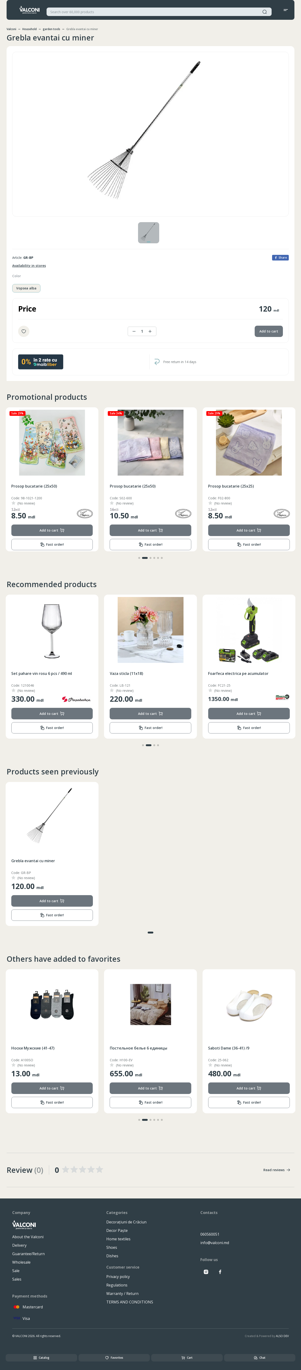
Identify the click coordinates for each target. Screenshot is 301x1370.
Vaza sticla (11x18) (225, 673)
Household (29, 29)
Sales (16, 1279)
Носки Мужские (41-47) (131, 1048)
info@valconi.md (214, 1242)
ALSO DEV (282, 1336)
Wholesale (21, 1262)
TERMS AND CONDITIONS (129, 1302)
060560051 (209, 1234)
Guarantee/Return (28, 1253)
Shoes (111, 1247)
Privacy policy (118, 1276)
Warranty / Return (122, 1293)
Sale (16, 1270)
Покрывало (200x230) (31, 1048)
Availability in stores (29, 265)
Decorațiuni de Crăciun (126, 1222)
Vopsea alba (26, 288)
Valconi (11, 29)
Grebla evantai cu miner (33, 860)
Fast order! (52, 544)
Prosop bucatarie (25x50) (34, 486)
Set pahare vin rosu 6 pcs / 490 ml (140, 673)
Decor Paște (117, 1230)
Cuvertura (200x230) (30, 673)
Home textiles (118, 1239)
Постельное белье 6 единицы (236, 1048)
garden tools (51, 29)
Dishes (112, 1255)
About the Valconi (28, 1236)
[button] (139, 558)
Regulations (116, 1285)
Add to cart (268, 331)
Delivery (19, 1245)
